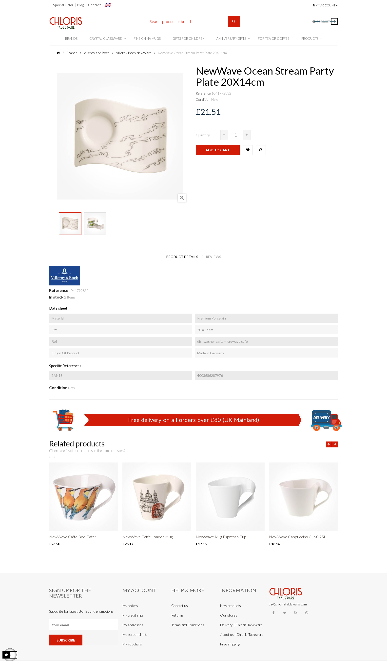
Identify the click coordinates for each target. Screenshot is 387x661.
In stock (56, 297)
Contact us (179, 605)
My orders (130, 605)
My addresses (132, 625)
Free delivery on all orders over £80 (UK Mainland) (193, 419)
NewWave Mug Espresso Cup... (222, 536)
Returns (177, 615)
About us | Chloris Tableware (241, 634)
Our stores (228, 615)
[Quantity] (235, 135)
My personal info (134, 634)
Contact (94, 5)
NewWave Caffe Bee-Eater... (73, 536)
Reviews (213, 257)
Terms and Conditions (187, 625)
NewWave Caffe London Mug (147, 536)
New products (230, 605)
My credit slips (133, 615)
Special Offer (63, 5)
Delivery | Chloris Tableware (241, 625)
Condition (203, 99)
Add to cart (218, 150)
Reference (203, 93)
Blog (80, 5)
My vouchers (132, 644)
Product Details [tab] (182, 257)
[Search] (193, 21)
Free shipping (230, 644)
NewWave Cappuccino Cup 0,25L (297, 536)
